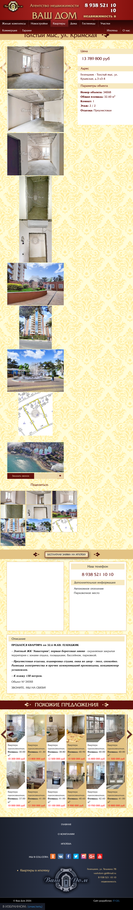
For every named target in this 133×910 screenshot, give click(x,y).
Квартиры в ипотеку (35, 870)
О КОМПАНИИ (66, 834)
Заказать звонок (20, 476)
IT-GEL (116, 900)
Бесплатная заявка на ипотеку (66, 554)
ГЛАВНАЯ (66, 824)
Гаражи (27, 30)
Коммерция (9, 30)
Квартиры (59, 23)
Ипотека (112, 30)
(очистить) (35, 906)
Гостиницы (88, 23)
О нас (126, 30)
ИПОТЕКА (66, 843)
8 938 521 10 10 (97, 574)
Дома (73, 23)
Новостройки (39, 23)
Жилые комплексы (14, 23)
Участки (105, 23)
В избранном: (15, 906)
